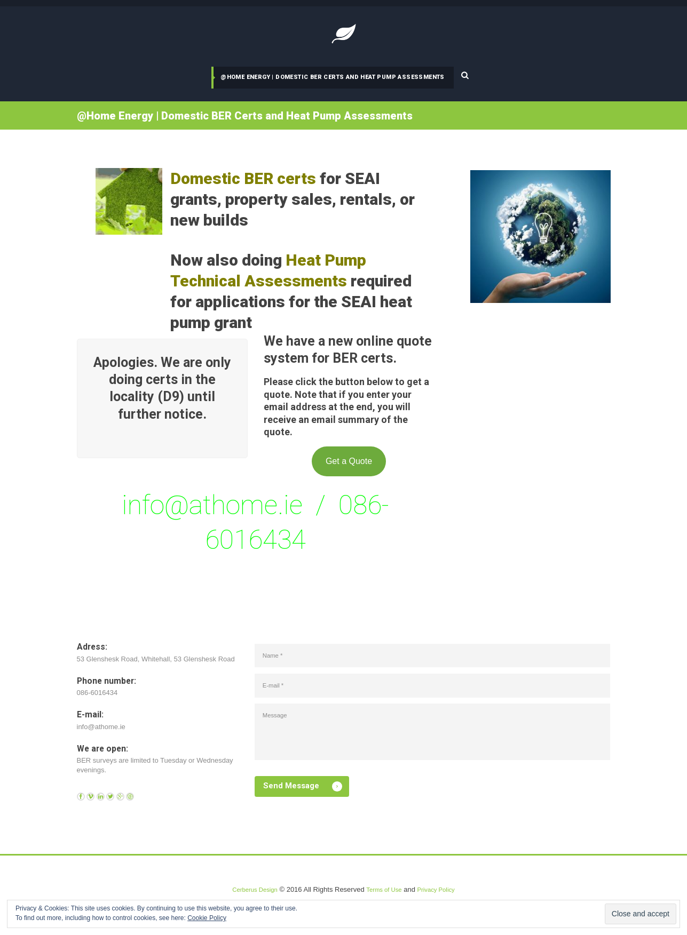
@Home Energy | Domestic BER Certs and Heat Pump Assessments (334, 77)
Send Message (296, 806)
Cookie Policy (206, 918)
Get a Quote (349, 464)
